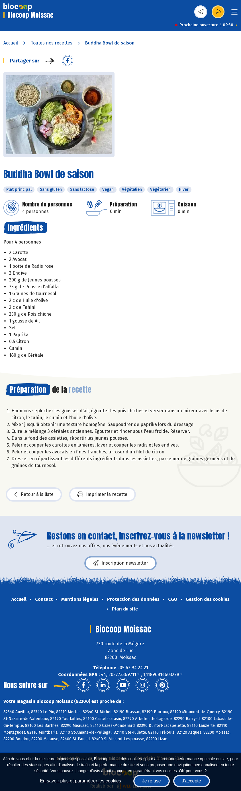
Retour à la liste (34, 494)
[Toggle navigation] (234, 13)
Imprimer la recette (102, 494)
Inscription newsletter (120, 563)
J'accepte (191, 780)
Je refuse (151, 780)
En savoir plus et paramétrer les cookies (80, 780)
